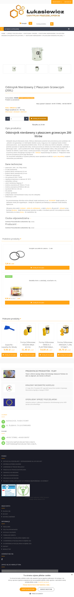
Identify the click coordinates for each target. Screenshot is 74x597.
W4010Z (38, 152)
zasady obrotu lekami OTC (37, 499)
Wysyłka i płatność (9, 532)
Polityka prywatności (10, 529)
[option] (9, 340)
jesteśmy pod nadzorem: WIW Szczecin (37, 497)
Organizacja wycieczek (10, 478)
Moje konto (57, 2)
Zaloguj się (6, 511)
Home (3, 33)
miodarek (23, 208)
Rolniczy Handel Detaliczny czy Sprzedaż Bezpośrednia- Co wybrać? (25, 481)
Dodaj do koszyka (39, 118)
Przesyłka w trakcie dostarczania (14, 469)
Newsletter (7, 549)
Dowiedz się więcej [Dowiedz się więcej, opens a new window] (43, 582)
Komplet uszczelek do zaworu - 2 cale (41, 248)
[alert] (37, 585)
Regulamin (6, 526)
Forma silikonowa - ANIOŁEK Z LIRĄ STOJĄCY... (64, 344)
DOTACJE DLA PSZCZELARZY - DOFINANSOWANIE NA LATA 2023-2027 (22, 461)
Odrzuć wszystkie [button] (46, 589)
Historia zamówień (9, 517)
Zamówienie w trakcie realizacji (13, 467)
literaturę (14, 210)
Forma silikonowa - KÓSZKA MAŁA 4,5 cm (27, 344)
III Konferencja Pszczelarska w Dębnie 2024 (17, 543)
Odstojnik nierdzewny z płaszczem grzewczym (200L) (44, 35)
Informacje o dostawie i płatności (16, 112)
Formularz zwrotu (9, 535)
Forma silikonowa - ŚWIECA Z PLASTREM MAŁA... (46, 344)
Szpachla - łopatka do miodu (9, 346)
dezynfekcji (61, 156)
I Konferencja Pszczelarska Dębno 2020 (16, 538)
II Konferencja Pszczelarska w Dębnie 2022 (17, 541)
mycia (54, 156)
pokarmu (48, 208)
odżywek (62, 208)
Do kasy (68, 2)
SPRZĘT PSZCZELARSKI (14, 33)
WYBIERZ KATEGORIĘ (11, 29)
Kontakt (5, 546)
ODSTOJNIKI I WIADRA (30, 33)
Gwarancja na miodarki (10, 472)
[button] (37, 585)
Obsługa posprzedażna (10, 475)
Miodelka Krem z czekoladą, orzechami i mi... (43, 280)
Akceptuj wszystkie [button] (28, 589)
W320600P (52, 200)
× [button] (72, 574)
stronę (22, 212)
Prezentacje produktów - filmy (41, 371)
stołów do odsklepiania (34, 208)
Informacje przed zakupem (12, 464)
